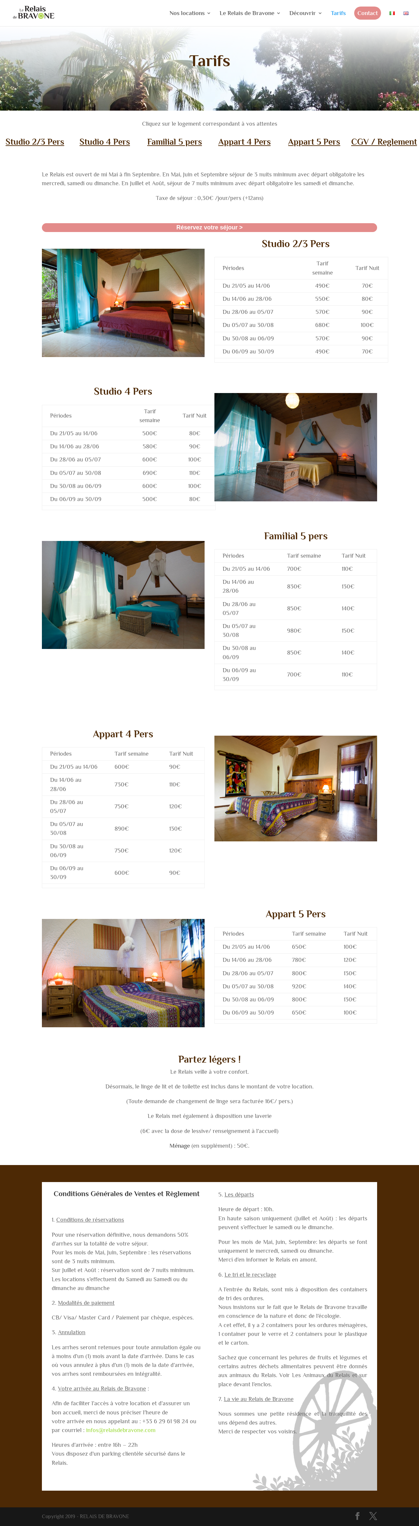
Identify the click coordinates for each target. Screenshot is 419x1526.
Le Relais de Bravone (247, 13)
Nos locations (187, 13)
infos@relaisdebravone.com (120, 1430)
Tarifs (338, 13)
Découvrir (302, 13)
